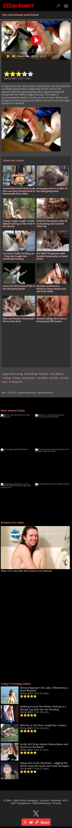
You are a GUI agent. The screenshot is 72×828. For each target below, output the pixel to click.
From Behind (56, 373)
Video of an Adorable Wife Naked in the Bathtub (26, 570)
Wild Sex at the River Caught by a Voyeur (43, 725)
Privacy (57, 803)
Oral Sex (53, 378)
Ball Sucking (31, 373)
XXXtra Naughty (28, 800)
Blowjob (43, 373)
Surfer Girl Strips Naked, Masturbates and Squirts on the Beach (44, 745)
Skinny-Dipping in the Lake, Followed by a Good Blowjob (44, 689)
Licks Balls (41, 378)
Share (45, 822)
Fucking (6, 378)
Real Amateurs (45, 392)
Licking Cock (28, 378)
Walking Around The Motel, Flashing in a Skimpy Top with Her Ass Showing (43, 708)
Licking (16, 378)
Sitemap (56, 800)
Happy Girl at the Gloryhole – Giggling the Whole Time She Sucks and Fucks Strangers (45, 764)
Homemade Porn (27, 392)
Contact (44, 800)
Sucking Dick (15, 381)
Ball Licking (17, 373)
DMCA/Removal (42, 803)
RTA (65, 800)
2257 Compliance (21, 803)
